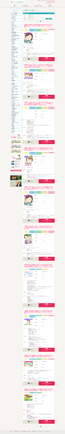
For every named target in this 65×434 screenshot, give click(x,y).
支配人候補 (13, 59)
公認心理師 (13, 87)
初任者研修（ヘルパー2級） (16, 104)
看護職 (13, 125)
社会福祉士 (13, 111)
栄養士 (13, 69)
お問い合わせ (48, 431)
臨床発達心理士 (14, 25)
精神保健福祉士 (14, 114)
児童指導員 (13, 46)
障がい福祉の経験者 (15, 52)
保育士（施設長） (14, 14)
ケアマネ (13, 70)
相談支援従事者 (14, 49)
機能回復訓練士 (14, 32)
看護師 (13, 90)
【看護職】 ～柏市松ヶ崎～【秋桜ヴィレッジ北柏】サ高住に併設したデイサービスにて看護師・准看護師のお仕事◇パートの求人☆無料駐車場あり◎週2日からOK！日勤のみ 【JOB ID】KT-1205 (38, 149)
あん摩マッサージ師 (15, 122)
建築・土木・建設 (14, 91)
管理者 (13, 93)
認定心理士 (13, 42)
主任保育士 (13, 131)
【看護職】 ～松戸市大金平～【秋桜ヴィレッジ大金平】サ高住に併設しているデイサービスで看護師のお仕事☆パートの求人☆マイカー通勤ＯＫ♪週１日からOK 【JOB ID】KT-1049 (38, 227)
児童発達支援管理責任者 (15, 35)
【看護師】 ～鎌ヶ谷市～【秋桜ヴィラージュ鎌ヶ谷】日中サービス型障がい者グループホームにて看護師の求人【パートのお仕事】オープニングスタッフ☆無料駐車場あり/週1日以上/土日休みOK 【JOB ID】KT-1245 (38, 66)
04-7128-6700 (51, 1)
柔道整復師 (13, 121)
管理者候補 (13, 98)
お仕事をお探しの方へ (17, 431)
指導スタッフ (14, 73)
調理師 (13, 124)
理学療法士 (13, 118)
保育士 (13, 129)
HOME (11, 7)
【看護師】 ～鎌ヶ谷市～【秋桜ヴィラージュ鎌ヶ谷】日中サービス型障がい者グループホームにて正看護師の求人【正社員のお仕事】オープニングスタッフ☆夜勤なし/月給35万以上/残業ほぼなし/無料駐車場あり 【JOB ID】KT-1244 (38, 103)
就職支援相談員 (14, 39)
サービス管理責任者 (15, 63)
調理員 (13, 55)
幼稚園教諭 (13, 80)
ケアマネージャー (14, 21)
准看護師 (13, 128)
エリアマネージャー (15, 100)
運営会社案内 (34, 431)
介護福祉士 (13, 107)
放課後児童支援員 (14, 97)
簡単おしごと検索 (14, 7)
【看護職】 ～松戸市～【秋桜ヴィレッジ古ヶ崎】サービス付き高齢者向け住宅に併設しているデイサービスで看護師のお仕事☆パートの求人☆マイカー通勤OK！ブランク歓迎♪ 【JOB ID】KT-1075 (38, 188)
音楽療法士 (13, 28)
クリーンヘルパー (14, 15)
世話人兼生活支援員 (15, 62)
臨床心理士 (13, 31)
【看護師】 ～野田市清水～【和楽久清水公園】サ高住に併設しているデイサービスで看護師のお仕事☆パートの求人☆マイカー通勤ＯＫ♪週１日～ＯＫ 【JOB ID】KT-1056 (38, 26)
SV (12, 45)
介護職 (13, 101)
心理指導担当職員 (14, 56)
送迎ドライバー (14, 18)
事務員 (13, 132)
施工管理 (13, 66)
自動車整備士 (14, 17)
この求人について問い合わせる (46, 59)
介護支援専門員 (14, 108)
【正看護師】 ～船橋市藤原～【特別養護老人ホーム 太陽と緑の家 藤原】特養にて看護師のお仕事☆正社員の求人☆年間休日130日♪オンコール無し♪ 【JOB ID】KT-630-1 (38, 312)
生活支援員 (13, 60)
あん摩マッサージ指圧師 (15, 38)
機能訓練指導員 (14, 115)
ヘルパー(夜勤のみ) (15, 86)
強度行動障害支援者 (15, 48)
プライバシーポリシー (41, 431)
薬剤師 (13, 22)
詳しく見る (31, 96)
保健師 (13, 24)
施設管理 (13, 53)
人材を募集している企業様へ (26, 431)
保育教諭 (13, 84)
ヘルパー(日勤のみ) (15, 76)
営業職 (13, 77)
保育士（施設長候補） (15, 94)
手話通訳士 (13, 83)
